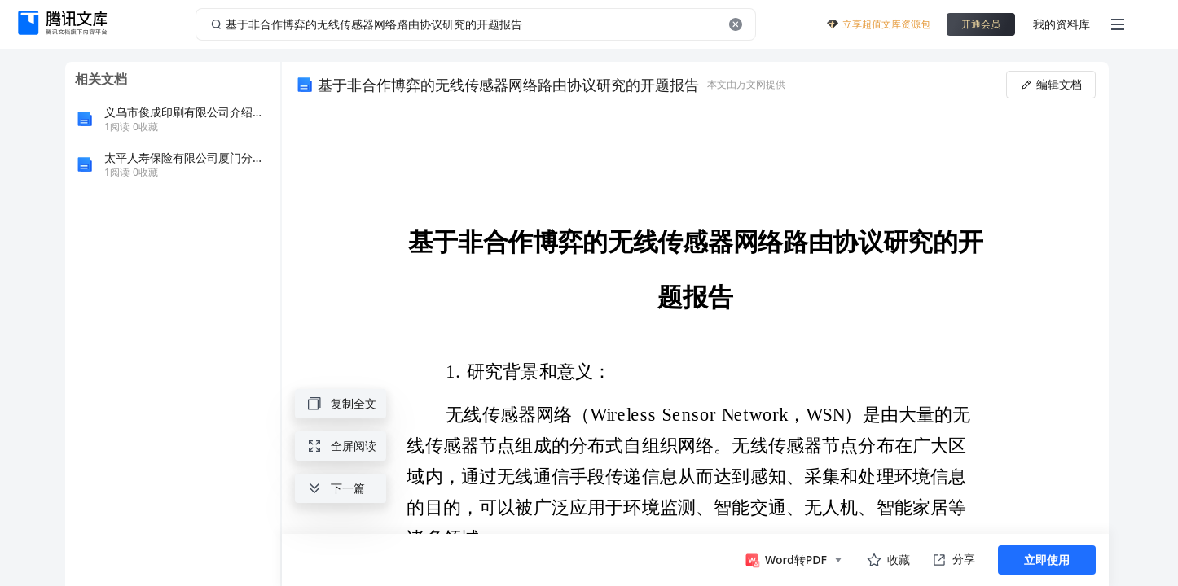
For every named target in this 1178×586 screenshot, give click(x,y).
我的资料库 (1061, 24)
